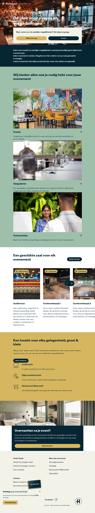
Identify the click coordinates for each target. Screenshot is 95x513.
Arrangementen (56, 462)
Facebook (51, 499)
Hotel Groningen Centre (24, 466)
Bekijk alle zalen (74, 259)
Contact (63, 38)
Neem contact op (20, 360)
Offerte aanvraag (31, 38)
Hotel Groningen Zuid (23, 462)
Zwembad (53, 473)
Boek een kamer (47, 446)
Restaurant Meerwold (59, 469)
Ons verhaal (18, 469)
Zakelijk (52, 466)
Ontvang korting (10, 502)
